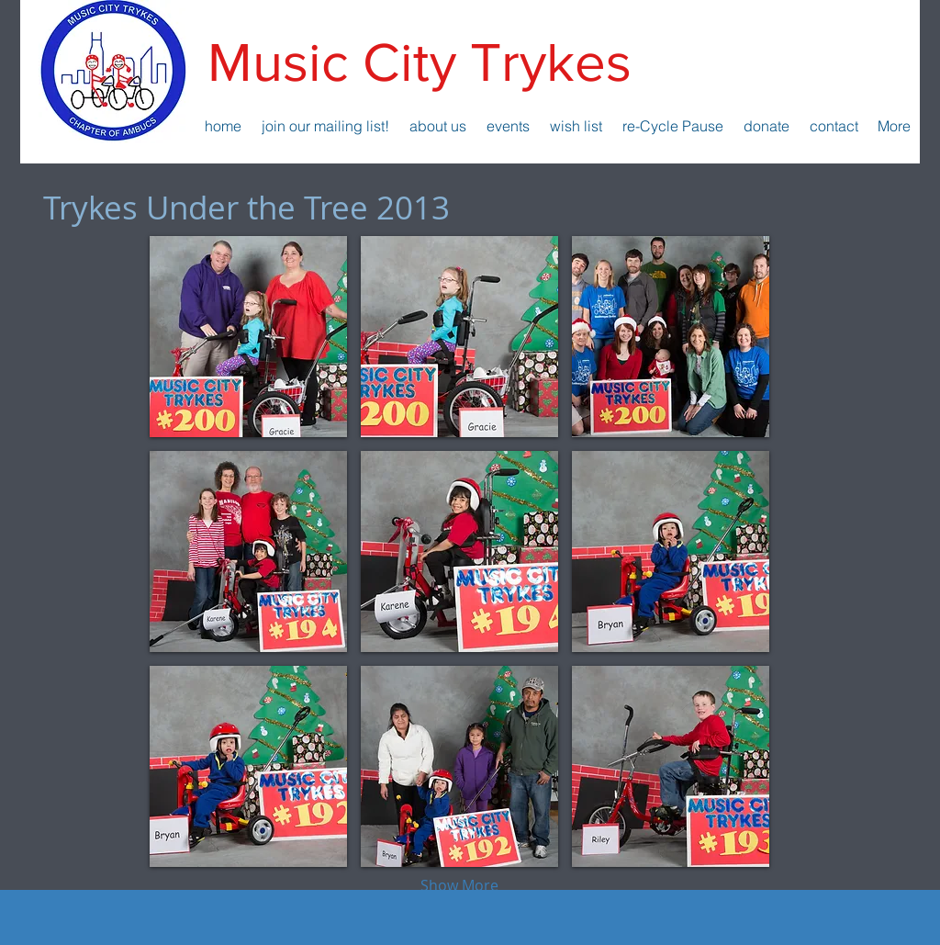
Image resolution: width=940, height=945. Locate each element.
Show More (459, 885)
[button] (248, 336)
